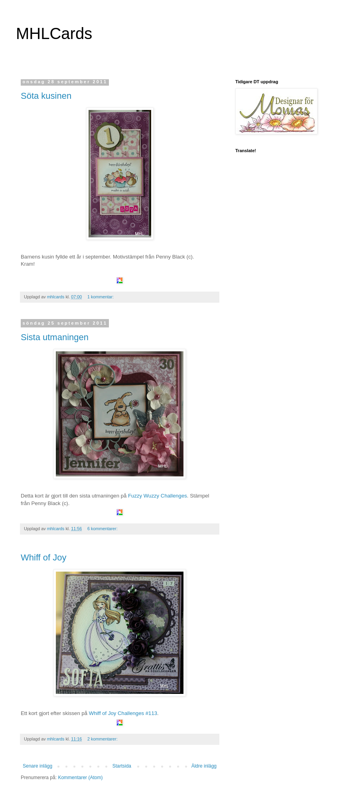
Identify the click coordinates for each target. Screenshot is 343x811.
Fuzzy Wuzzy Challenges (157, 496)
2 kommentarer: (103, 739)
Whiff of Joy (44, 557)
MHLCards (54, 33)
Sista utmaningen (55, 337)
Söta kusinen (46, 96)
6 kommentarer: (103, 528)
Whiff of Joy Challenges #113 (123, 713)
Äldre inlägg (204, 766)
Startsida (121, 766)
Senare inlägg (37, 766)
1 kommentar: (101, 296)
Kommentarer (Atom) (80, 777)
